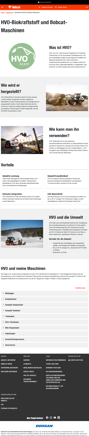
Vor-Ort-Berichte (29, 375)
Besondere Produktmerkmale (30, 380)
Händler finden (62, 7)
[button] (44, 293)
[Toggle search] (86, 7)
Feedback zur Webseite (9, 408)
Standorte (27, 364)
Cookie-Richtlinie (52, 364)
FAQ (2, 404)
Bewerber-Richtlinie (53, 368)
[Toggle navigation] (2, 7)
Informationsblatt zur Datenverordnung (54, 387)
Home (2, 12)
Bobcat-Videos (28, 372)
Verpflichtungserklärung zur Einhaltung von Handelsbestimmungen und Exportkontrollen (55, 379)
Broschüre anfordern (9, 372)
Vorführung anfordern (9, 368)
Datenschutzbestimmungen (56, 360)
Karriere (26, 360)
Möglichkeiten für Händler (7, 400)
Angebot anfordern (47, 7)
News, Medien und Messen (32, 368)
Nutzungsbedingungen (54, 372)
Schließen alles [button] (81, 288)
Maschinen (9, 12)
